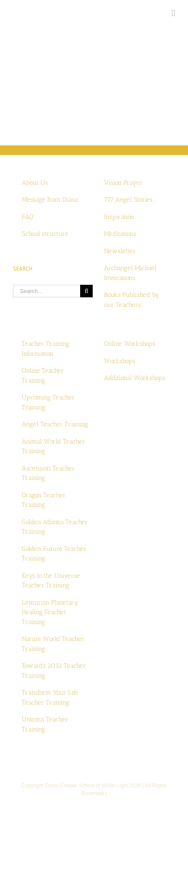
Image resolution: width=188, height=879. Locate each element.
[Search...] (46, 291)
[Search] (86, 291)
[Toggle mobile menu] (173, 13)
